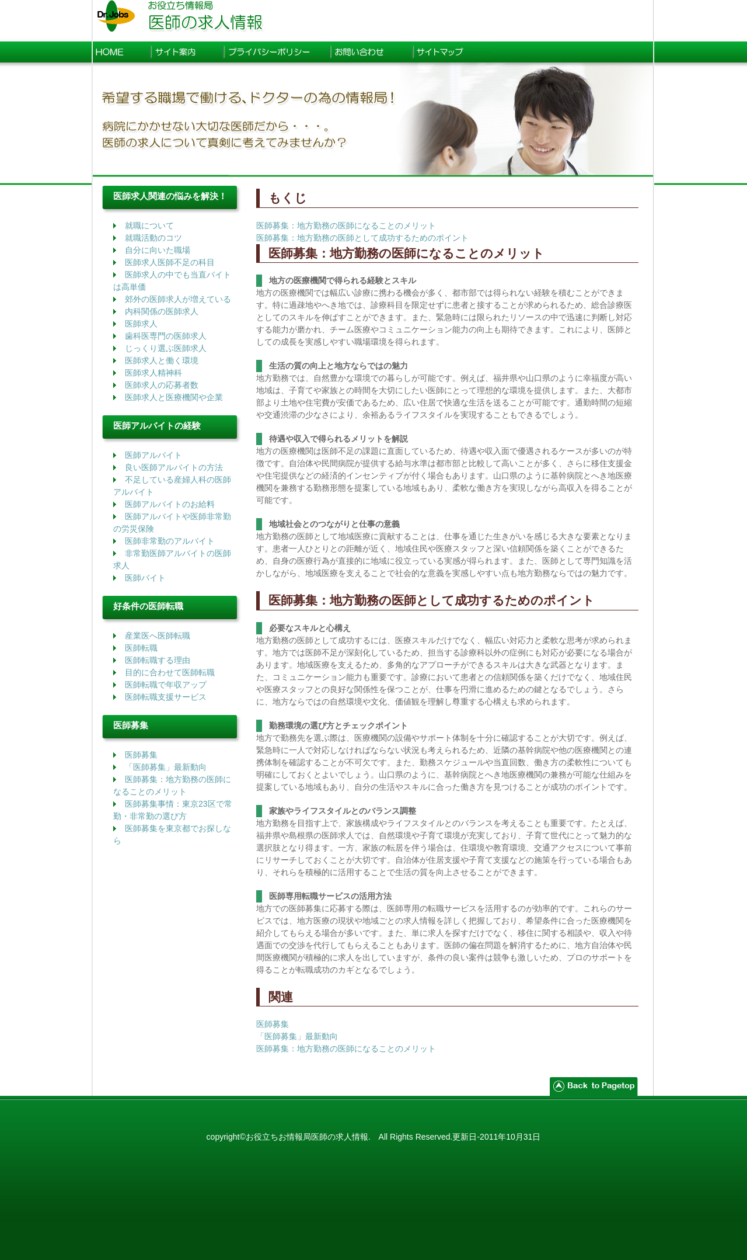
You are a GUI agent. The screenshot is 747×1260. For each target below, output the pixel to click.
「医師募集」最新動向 (166, 767)
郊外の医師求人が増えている (178, 299)
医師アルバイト (153, 455)
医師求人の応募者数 (161, 385)
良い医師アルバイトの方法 (174, 467)
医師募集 (141, 754)
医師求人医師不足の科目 (170, 262)
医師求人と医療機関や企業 (174, 397)
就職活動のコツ (153, 237)
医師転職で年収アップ (166, 684)
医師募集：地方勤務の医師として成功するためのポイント (362, 237)
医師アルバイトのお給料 (170, 504)
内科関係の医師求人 (161, 311)
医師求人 (141, 323)
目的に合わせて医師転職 (170, 672)
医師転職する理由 (157, 660)
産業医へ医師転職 (157, 635)
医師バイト (145, 577)
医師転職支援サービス (166, 697)
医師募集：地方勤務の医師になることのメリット (346, 225)
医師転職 (141, 647)
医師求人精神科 (153, 372)
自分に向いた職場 (157, 250)
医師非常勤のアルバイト (170, 541)
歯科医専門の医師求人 (166, 336)
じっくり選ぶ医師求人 (166, 348)
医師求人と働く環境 (161, 360)
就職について (149, 225)
